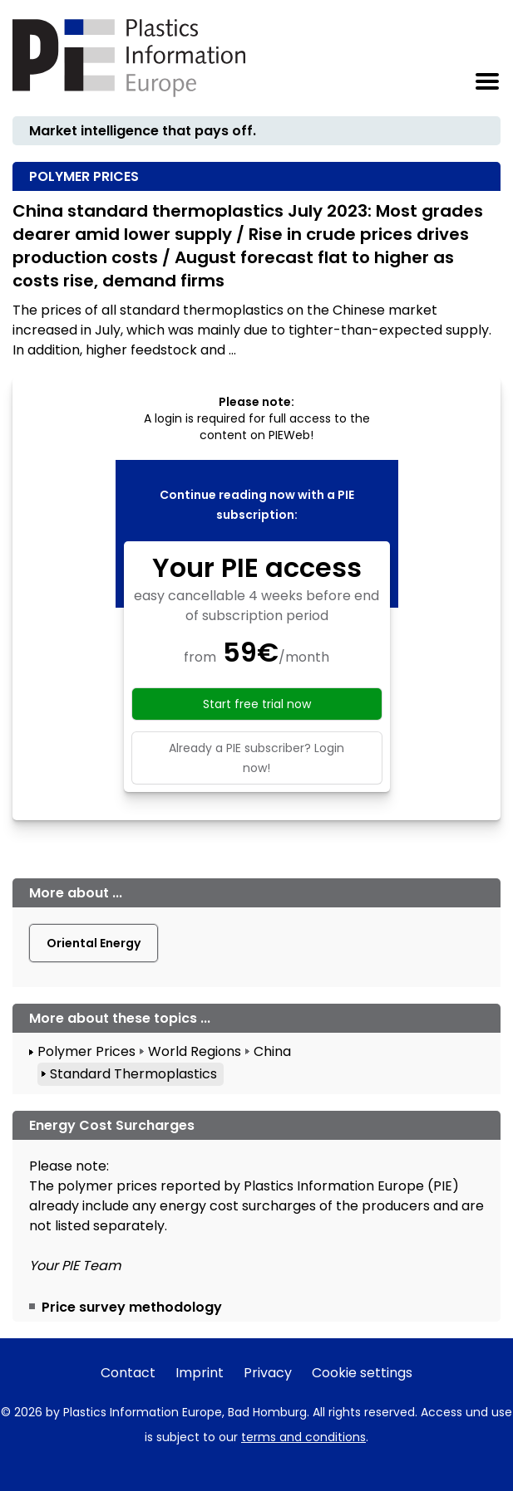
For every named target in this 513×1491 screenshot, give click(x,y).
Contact (128, 1372)
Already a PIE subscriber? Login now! (256, 758)
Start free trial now (257, 704)
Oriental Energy (94, 943)
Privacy (268, 1372)
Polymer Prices (86, 1051)
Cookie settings (362, 1372)
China (272, 1051)
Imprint (199, 1372)
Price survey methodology (132, 1307)
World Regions (194, 1051)
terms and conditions (303, 1437)
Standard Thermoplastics (133, 1073)
